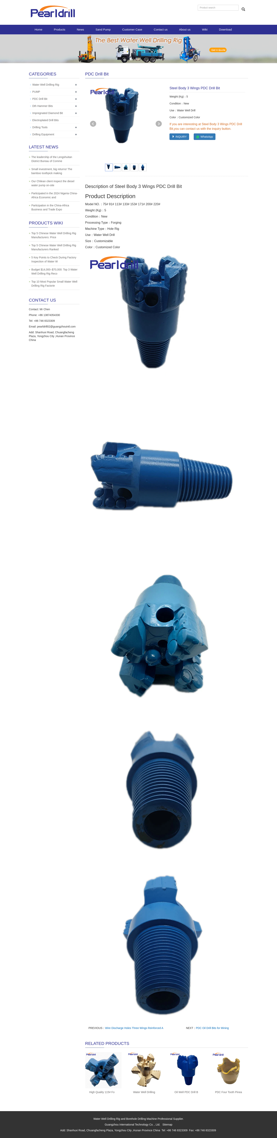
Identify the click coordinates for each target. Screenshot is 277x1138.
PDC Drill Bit (39, 98)
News (80, 29)
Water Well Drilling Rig (45, 84)
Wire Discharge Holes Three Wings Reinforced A (134, 1028)
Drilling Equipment (43, 134)
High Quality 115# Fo (102, 1092)
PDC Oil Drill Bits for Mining (212, 1028)
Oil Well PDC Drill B (186, 1092)
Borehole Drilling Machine (141, 1118)
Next (159, 124)
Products (59, 29)
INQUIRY (179, 136)
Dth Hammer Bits (42, 106)
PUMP (36, 91)
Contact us (161, 29)
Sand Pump (103, 29)
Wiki (204, 29)
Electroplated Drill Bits (45, 120)
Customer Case (132, 29)
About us (184, 29)
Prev (93, 124)
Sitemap (167, 1124)
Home (38, 29)
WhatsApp (204, 136)
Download (225, 29)
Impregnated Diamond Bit (47, 113)
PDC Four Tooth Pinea (228, 1092)
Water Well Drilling (144, 1092)
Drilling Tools (40, 127)
